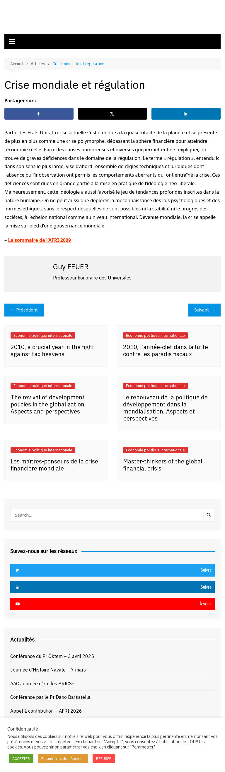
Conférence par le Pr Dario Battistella (50, 696)
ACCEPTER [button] (21, 758)
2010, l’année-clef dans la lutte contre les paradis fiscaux (165, 348)
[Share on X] (112, 112)
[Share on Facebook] (39, 112)
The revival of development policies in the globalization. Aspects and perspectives (48, 403)
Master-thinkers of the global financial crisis (162, 463)
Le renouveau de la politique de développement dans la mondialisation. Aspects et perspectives (165, 406)
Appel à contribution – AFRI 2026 (46, 709)
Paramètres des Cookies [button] (63, 758)
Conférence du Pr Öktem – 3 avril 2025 (52, 655)
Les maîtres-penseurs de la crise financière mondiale (54, 463)
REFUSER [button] (104, 758)
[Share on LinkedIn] (186, 112)
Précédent (27, 309)
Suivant (201, 309)
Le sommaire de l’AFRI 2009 (39, 238)
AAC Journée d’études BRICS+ (42, 682)
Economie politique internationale (42, 334)
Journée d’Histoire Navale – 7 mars (48, 668)
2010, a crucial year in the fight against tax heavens (52, 348)
